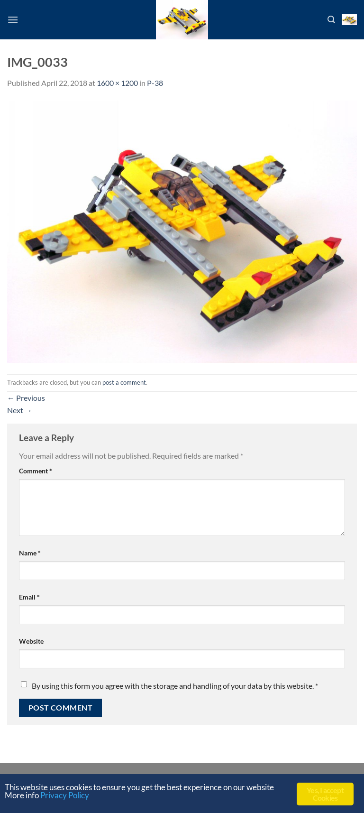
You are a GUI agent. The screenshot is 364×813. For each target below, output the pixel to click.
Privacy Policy (64, 795)
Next (19, 410)
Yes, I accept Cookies (325, 793)
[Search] (331, 19)
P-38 (155, 82)
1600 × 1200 (117, 82)
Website (31, 641)
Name (30, 553)
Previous (26, 397)
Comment (35, 471)
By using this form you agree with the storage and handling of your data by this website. (175, 685)
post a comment (124, 382)
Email (29, 597)
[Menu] (12, 19)
